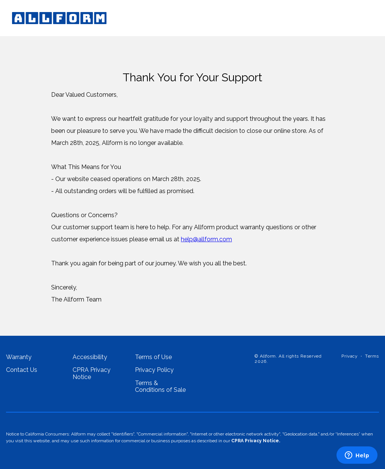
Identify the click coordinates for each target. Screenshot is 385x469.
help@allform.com (206, 239)
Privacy (349, 356)
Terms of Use (153, 357)
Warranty (19, 357)
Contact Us (21, 370)
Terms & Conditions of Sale (160, 386)
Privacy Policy (154, 370)
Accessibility (90, 357)
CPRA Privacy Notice (92, 373)
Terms (372, 356)
